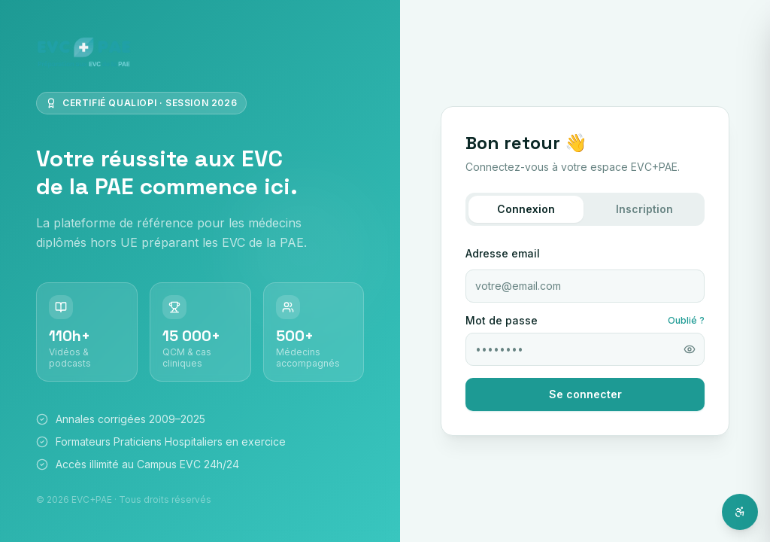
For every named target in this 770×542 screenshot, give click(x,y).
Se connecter (585, 394)
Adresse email (502, 253)
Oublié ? (686, 320)
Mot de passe (501, 320)
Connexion (526, 208)
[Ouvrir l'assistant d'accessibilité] (740, 512)
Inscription (644, 208)
